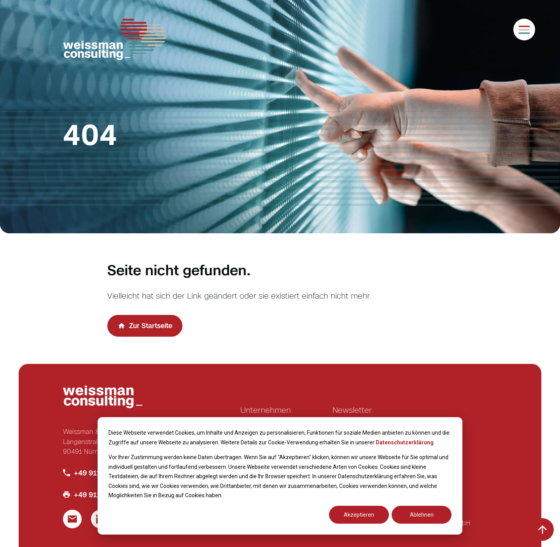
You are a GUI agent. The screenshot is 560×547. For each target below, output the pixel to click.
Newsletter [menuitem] (352, 409)
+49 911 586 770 (101, 472)
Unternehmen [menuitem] (265, 409)
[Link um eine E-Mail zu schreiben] (72, 519)
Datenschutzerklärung (405, 442)
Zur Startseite (150, 326)
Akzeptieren (359, 515)
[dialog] (280, 476)
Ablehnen (422, 515)
